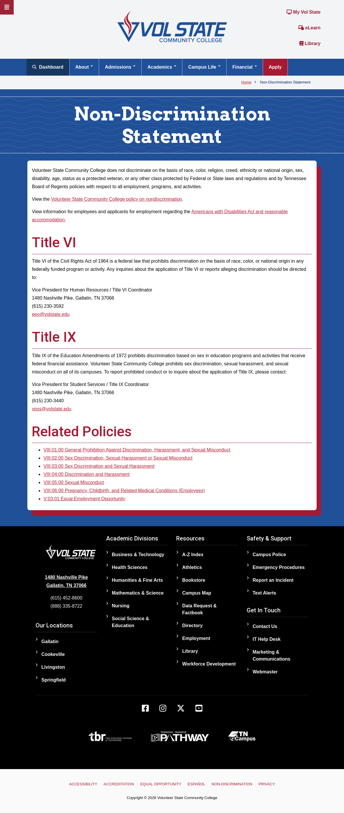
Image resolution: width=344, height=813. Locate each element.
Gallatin (50, 641)
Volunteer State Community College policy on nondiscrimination (116, 199)
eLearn (309, 27)
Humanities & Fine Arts (137, 580)
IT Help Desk (267, 639)
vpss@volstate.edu (51, 408)
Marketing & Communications (271, 655)
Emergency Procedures (279, 567)
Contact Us (265, 626)
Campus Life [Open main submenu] (204, 67)
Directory (192, 625)
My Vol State (303, 12)
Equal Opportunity (160, 784)
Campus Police (269, 554)
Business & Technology (138, 554)
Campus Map (196, 592)
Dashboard (47, 67)
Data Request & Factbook (199, 609)
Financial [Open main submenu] (244, 67)
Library (310, 43)
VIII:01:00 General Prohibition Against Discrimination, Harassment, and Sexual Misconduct (136, 449)
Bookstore (193, 580)
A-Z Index (192, 554)
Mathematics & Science (138, 592)
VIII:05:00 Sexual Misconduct (73, 482)
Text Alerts (264, 592)
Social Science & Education (130, 622)
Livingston (53, 667)
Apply (275, 67)
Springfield (53, 679)
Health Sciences (130, 567)
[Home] (172, 26)
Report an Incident (273, 580)
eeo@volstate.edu (50, 314)
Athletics (192, 567)
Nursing (120, 605)
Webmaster (265, 671)
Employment (196, 638)
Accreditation (119, 784)
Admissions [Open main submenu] (120, 67)
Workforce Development (209, 663)
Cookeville (53, 654)
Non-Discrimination (231, 784)
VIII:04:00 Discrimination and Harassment (86, 474)
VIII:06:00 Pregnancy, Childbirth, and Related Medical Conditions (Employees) (124, 490)
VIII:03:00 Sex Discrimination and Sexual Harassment (98, 466)
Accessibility (83, 784)
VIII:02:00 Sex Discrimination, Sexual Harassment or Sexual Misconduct (117, 458)
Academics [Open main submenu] (161, 67)
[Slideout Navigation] (7, 7)
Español (196, 784)
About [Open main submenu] (84, 67)
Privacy (267, 784)
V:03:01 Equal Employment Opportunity (84, 498)
